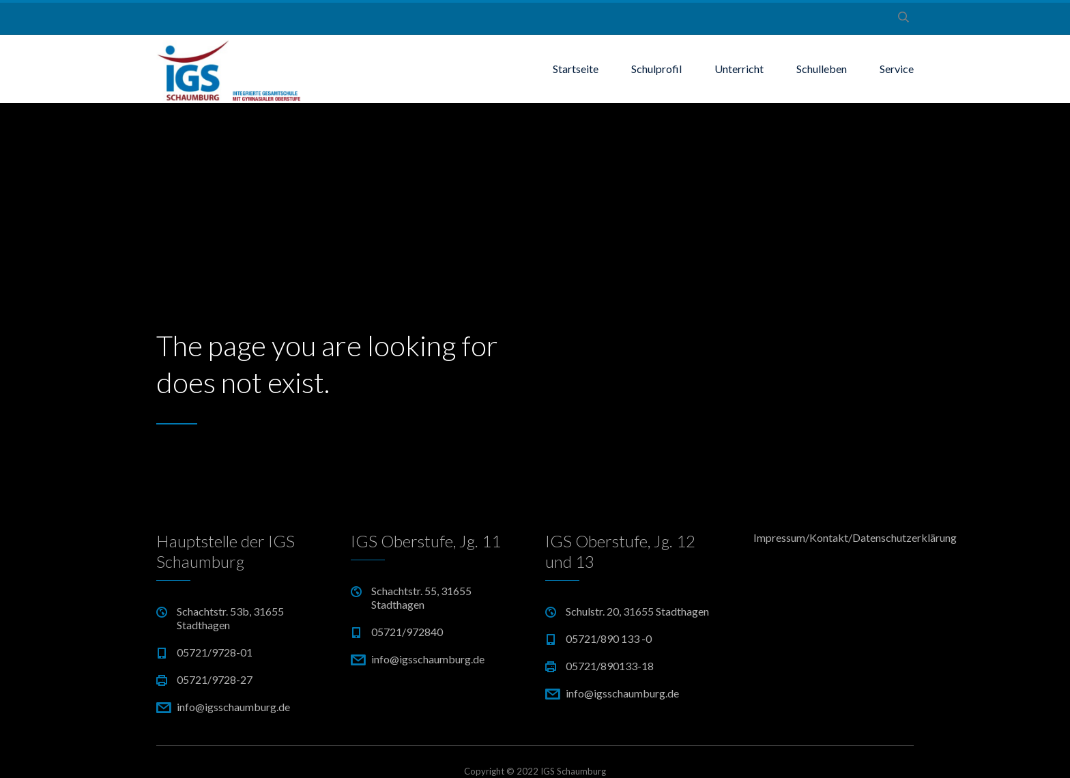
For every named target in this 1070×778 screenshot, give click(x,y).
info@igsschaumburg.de (233, 706)
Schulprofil (656, 68)
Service (897, 68)
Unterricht (739, 68)
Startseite (575, 68)
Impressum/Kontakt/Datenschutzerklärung (833, 537)
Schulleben (821, 68)
